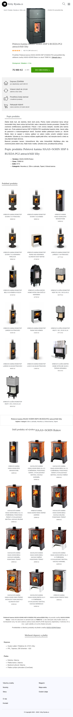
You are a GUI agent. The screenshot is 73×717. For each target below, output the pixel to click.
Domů (5, 10)
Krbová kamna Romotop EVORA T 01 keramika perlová (13, 254)
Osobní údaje (43, 692)
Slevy (5, 692)
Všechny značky (8, 683)
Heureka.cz (16, 10)
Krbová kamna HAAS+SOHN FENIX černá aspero (36, 513)
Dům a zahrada (24, 10)
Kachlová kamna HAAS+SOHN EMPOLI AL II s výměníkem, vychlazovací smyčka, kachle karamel (59, 557)
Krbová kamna (48, 421)
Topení (56, 421)
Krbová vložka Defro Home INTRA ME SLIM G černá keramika (60, 366)
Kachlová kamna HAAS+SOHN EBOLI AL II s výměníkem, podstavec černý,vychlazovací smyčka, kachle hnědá (59, 470)
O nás (5, 699)
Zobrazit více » (57, 57)
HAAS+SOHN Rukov (31, 57)
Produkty (10, 10)
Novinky (5, 687)
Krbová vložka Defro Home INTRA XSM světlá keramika (36, 292)
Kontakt (5, 703)
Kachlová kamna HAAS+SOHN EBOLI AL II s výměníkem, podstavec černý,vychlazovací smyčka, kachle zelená (14, 515)
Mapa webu (43, 687)
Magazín (42, 683)
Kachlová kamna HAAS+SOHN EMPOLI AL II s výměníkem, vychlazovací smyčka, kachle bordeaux (36, 599)
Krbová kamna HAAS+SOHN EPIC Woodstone (60, 217)
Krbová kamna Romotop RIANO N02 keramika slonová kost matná (36, 254)
